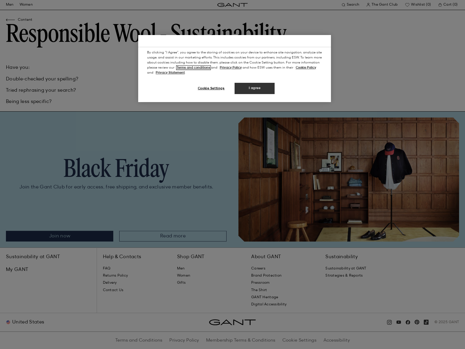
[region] (234, 68)
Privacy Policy (231, 67)
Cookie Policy (306, 67)
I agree (255, 88)
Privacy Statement (170, 72)
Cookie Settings (211, 88)
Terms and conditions (193, 67)
